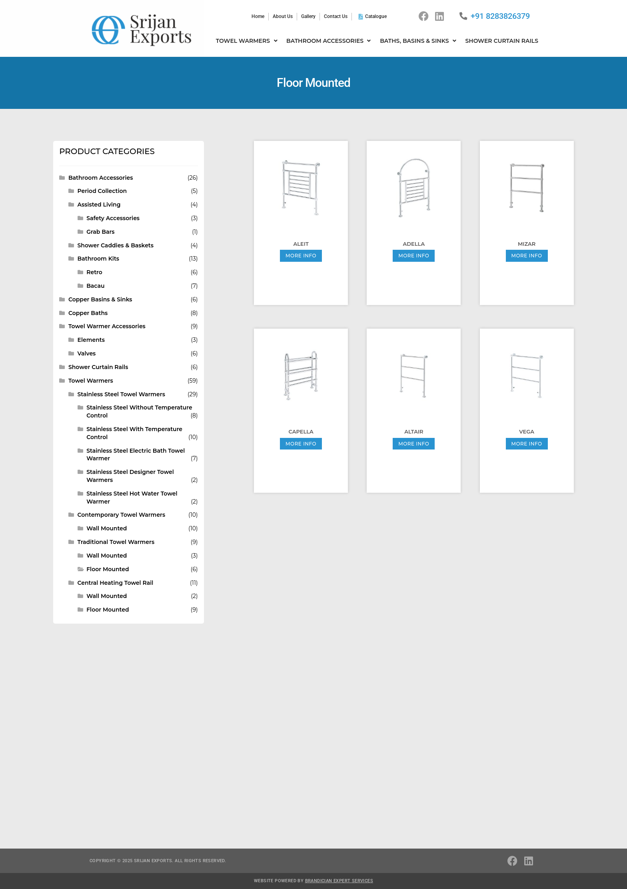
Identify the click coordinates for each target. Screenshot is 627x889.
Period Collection (102, 191)
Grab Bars (100, 231)
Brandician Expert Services (339, 880)
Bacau (95, 285)
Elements (91, 339)
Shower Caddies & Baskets (116, 245)
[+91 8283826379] (463, 16)
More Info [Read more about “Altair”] (413, 444)
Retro (94, 272)
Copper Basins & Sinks (100, 299)
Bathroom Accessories (100, 177)
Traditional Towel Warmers (116, 542)
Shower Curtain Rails (98, 367)
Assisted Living (99, 204)
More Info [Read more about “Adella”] (413, 256)
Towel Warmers (90, 380)
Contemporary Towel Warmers (122, 514)
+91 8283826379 (500, 16)
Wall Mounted (106, 528)
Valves (87, 353)
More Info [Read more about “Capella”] (301, 444)
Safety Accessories (113, 218)
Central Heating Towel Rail (116, 582)
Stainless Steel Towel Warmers (121, 394)
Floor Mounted (107, 569)
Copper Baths (88, 313)
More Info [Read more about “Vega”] (526, 444)
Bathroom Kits (98, 258)
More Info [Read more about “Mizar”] (526, 256)
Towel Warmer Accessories (107, 326)
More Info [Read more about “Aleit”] (301, 256)
